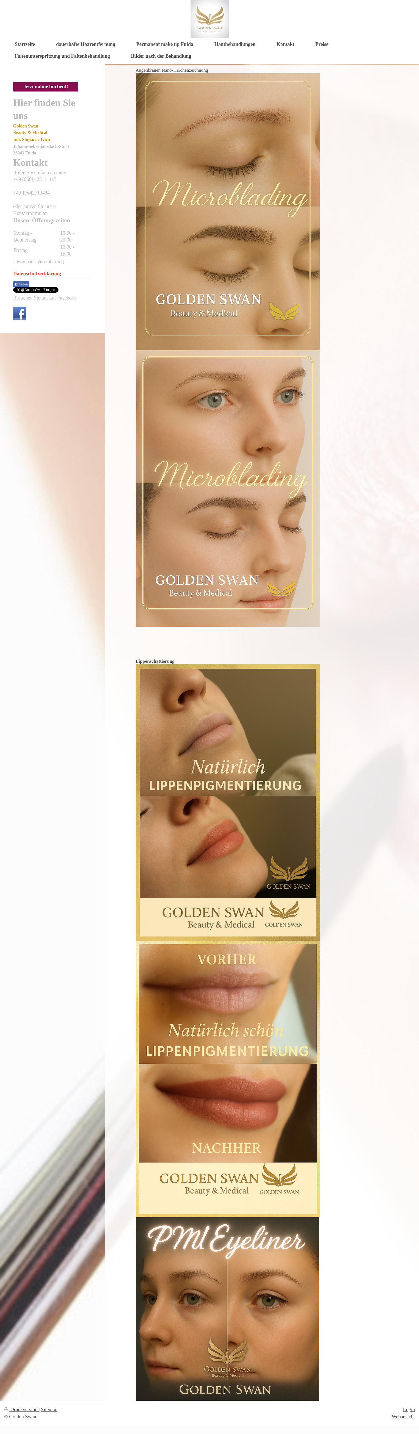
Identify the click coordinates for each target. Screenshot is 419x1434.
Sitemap (49, 1409)
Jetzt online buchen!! (45, 86)
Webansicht (403, 1416)
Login (409, 1409)
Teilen (21, 284)
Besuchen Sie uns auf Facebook (45, 298)
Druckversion (21, 1409)
